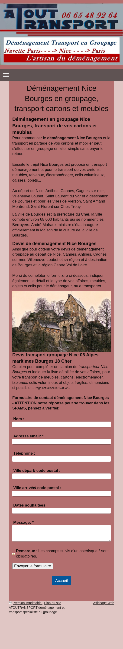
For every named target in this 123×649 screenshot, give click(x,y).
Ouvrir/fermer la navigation (61, 75)
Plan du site (52, 603)
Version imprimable (25, 603)
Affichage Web (103, 603)
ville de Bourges (31, 214)
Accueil (61, 580)
